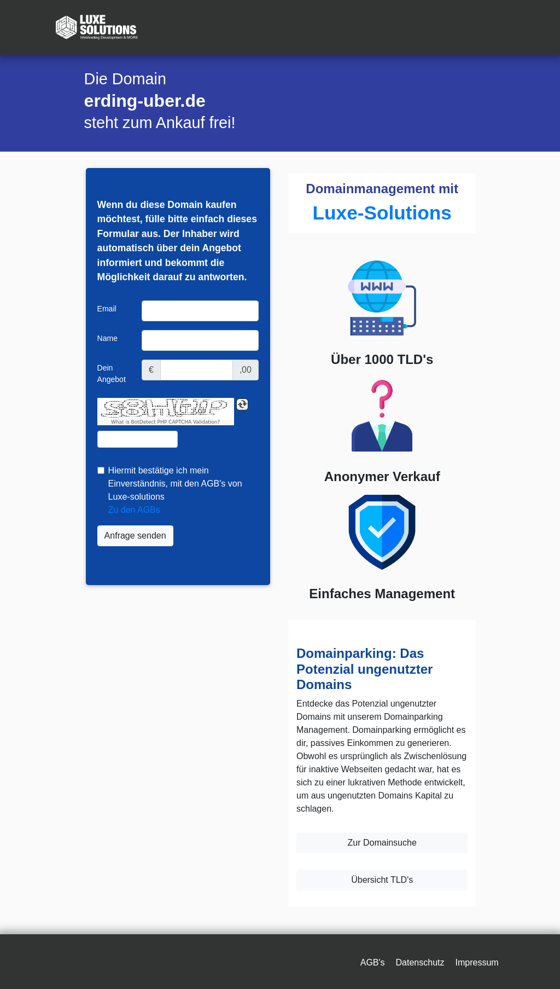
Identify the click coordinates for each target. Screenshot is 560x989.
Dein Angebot (111, 373)
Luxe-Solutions (382, 212)
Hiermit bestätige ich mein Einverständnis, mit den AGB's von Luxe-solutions (175, 483)
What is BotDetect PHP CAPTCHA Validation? (165, 422)
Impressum (476, 962)
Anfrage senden (135, 535)
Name (107, 338)
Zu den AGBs (134, 509)
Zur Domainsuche (382, 842)
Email (106, 308)
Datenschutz (420, 962)
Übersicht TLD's (382, 879)
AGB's (372, 962)
